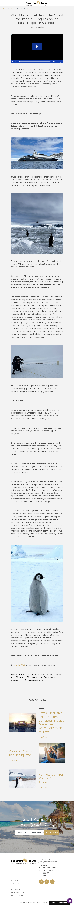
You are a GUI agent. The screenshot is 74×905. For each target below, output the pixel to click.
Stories (12, 8)
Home (5, 8)
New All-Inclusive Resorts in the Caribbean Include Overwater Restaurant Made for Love (51, 722)
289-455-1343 (46, 859)
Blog (13, 887)
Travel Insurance (17, 896)
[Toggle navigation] (69, 3)
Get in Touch (51, 832)
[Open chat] (69, 900)
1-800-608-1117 (44, 873)
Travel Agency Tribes (48, 902)
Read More (43, 737)
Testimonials (15, 890)
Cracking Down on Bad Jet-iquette (22, 753)
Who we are (15, 881)
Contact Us (15, 884)
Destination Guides (18, 893)
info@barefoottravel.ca (48, 862)
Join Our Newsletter (60, 903)
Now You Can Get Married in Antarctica (51, 778)
